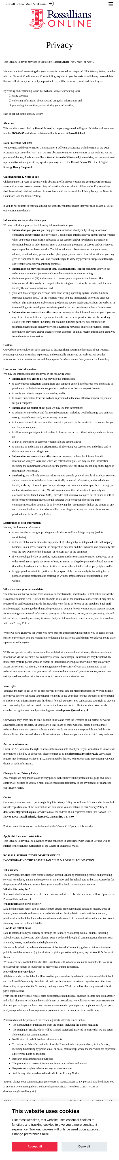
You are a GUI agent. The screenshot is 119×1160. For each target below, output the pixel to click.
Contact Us (63, 826)
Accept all (35, 1146)
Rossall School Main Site (21, 4)
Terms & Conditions (24, 76)
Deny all (84, 1146)
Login (42, 4)
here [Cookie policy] (45, 1134)
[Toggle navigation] (111, 4)
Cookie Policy (47, 76)
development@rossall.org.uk (18, 1091)
